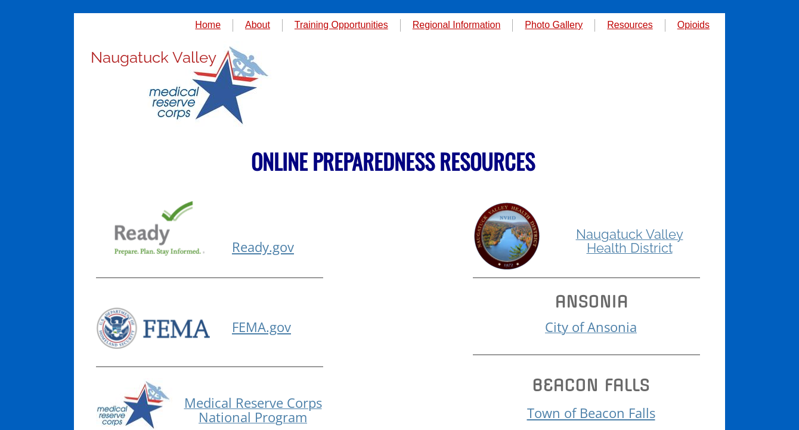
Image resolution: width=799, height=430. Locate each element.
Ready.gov (263, 247)
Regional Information (457, 25)
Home (208, 25)
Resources (629, 25)
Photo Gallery (554, 25)
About (257, 25)
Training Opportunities (341, 25)
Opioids (693, 25)
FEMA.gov (261, 327)
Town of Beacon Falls (591, 413)
